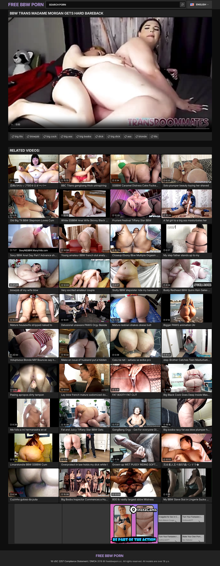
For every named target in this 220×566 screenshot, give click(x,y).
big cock (52, 136)
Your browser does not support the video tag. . (110, 74)
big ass (68, 136)
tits (155, 136)
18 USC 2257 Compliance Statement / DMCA (74, 561)
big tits (19, 136)
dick (100, 136)
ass (129, 136)
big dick (115, 136)
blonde (143, 136)
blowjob (34, 136)
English (201, 4)
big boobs (85, 136)
